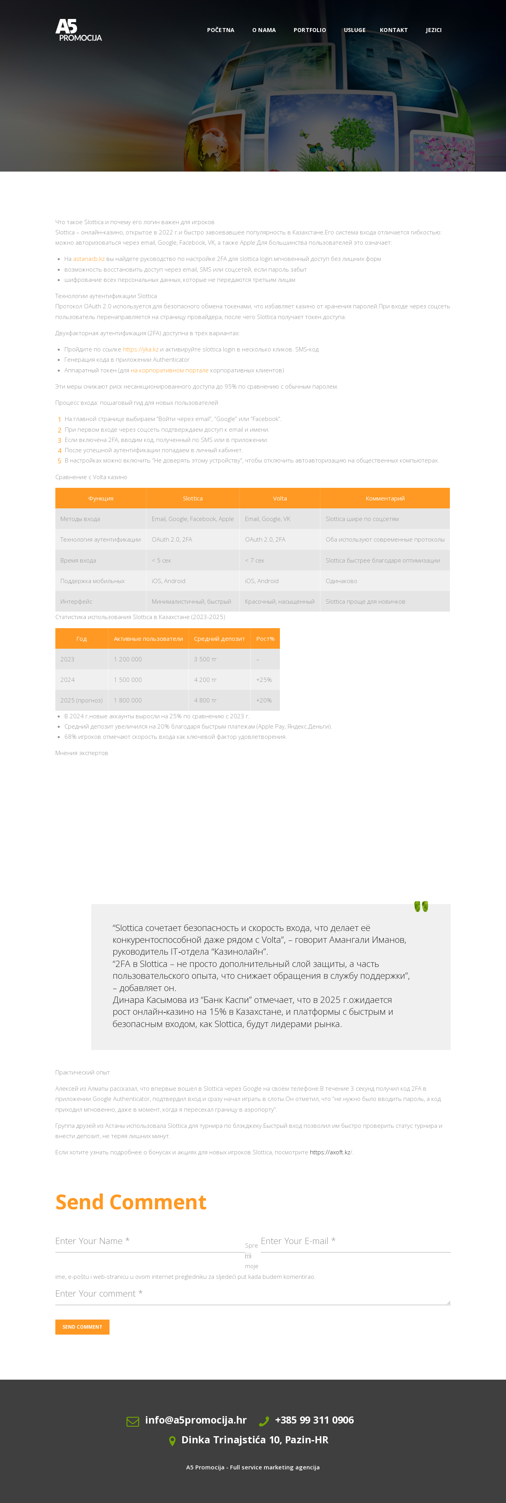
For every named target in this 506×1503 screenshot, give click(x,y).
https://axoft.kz (330, 1152)
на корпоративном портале (170, 370)
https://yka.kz (141, 349)
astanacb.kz (89, 258)
